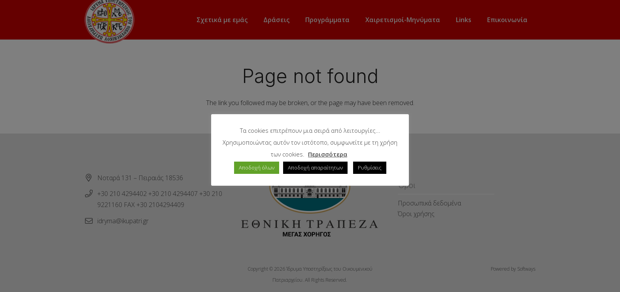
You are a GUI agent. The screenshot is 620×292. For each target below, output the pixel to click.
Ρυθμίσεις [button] (370, 167)
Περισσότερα (327, 154)
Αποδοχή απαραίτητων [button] (315, 167)
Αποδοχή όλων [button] (256, 167)
